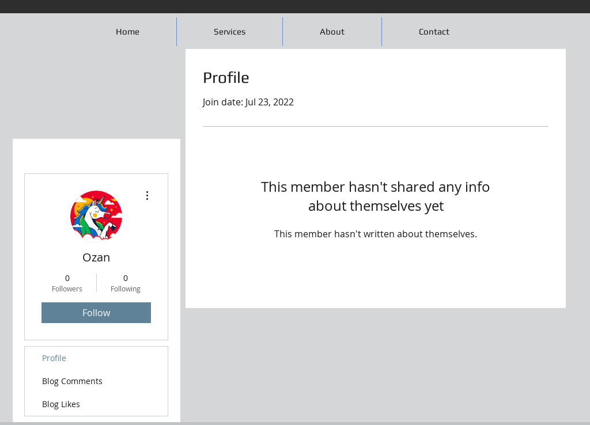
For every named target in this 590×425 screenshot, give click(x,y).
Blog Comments (72, 380)
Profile (54, 357)
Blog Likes (61, 404)
